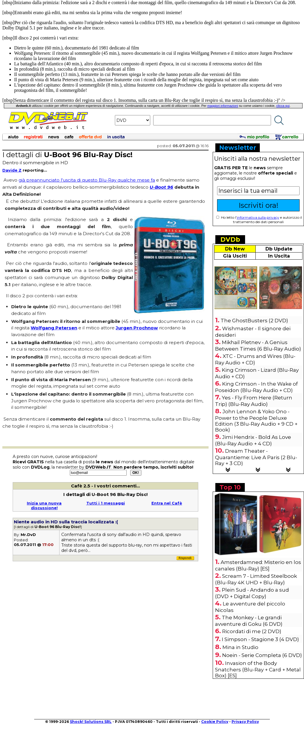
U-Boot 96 (161, 187)
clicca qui (283, 105)
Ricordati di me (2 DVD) (251, 631)
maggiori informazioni (222, 105)
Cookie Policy (214, 721)
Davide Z (12, 170)
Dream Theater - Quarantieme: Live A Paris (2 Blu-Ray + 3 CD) (256, 457)
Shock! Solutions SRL (91, 721)
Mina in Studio (240, 647)
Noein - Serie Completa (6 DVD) (262, 655)
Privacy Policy (245, 721)
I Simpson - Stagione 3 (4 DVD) (260, 639)
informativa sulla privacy (258, 217)
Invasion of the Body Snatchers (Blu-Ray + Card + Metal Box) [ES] (258, 669)
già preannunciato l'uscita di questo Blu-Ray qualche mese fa (87, 180)
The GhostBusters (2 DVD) (254, 320)
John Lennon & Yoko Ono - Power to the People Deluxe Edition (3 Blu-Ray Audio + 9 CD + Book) (256, 421)
